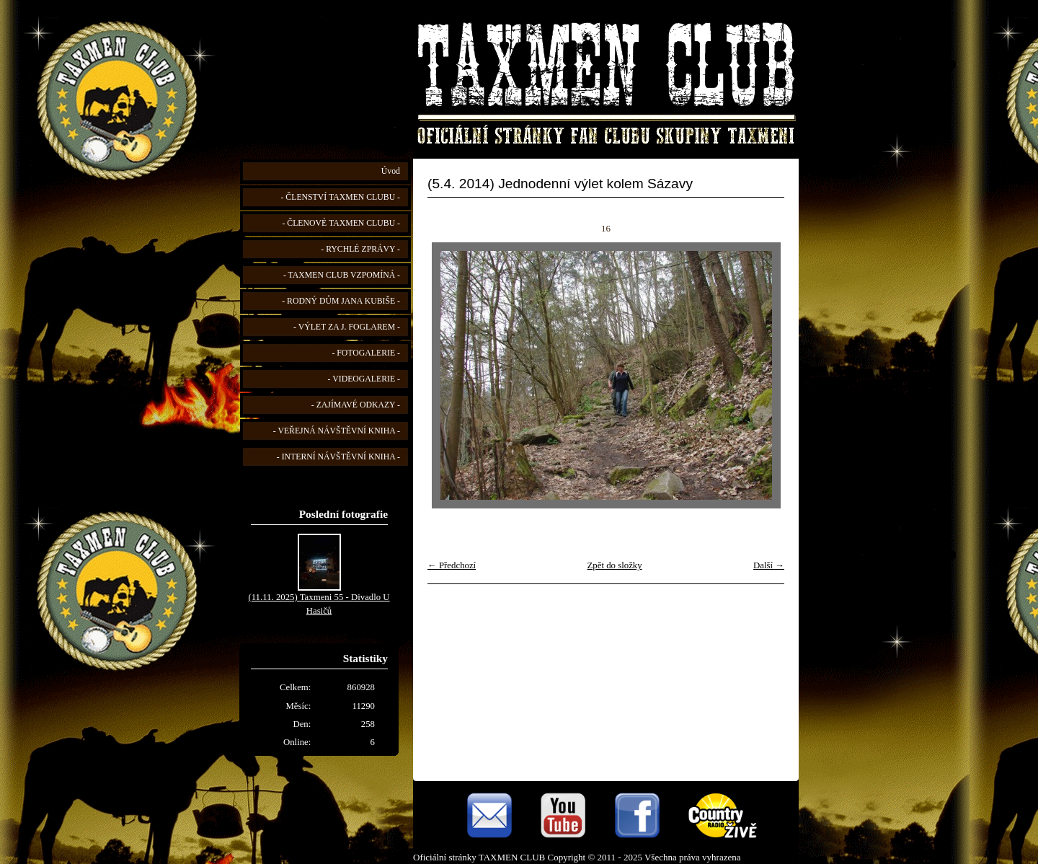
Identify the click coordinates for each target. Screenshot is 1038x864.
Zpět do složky (614, 565)
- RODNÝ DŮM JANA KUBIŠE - (341, 301)
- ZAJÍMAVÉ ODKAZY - (355, 405)
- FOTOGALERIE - (366, 353)
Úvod (390, 171)
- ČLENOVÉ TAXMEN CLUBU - (341, 223)
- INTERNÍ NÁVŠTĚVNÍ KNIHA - (338, 457)
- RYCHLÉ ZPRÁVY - (360, 249)
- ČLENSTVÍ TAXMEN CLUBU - (340, 197)
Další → (768, 565)
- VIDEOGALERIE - (364, 379)
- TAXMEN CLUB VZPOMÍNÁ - (341, 275)
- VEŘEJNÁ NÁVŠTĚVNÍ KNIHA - (336, 431)
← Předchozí (451, 565)
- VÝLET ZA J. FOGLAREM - (346, 327)
